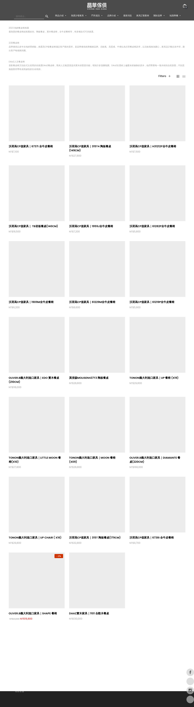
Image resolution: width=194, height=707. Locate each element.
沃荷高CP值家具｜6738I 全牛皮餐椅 (152, 537)
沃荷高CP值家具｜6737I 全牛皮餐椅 (31, 146)
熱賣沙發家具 (79, 16)
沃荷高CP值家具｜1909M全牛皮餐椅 (31, 302)
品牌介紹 (113, 16)
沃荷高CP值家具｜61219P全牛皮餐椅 (152, 302)
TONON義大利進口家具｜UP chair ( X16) (35, 537)
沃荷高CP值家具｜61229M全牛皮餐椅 (92, 302)
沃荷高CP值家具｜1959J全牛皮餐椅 (91, 226)
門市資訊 (97, 16)
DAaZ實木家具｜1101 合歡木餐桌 (89, 613)
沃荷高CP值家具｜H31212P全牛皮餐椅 (153, 146)
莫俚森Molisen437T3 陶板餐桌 (89, 378)
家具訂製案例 (142, 15)
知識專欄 (175, 16)
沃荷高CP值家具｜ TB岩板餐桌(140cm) (33, 226)
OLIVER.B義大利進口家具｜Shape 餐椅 (33, 613)
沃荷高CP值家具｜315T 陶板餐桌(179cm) (95, 537)
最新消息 (127, 15)
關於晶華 (159, 16)
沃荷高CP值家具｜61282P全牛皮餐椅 (152, 226)
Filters (164, 76)
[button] (65, 16)
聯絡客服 (19, 691)
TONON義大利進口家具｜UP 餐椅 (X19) (154, 378)
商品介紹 (61, 16)
